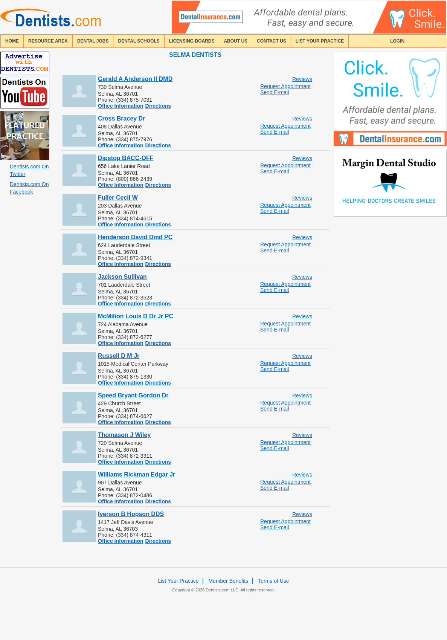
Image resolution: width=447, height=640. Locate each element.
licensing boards (192, 41)
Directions (158, 106)
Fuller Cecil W (118, 197)
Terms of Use (273, 581)
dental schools (138, 41)
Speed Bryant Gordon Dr (133, 395)
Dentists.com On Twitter (29, 170)
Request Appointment (285, 86)
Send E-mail (274, 92)
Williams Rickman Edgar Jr (136, 474)
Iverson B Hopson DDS (131, 514)
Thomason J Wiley (124, 435)
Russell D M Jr (118, 356)
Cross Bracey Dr (121, 118)
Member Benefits (228, 581)
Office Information (120, 106)
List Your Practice (320, 41)
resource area (48, 41)
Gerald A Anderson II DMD (135, 79)
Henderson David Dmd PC (135, 237)
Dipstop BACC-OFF (126, 158)
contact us (271, 41)
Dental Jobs (93, 41)
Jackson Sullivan (122, 276)
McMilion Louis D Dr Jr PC (135, 316)
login (397, 41)
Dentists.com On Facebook (29, 188)
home (12, 41)
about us (235, 41)
